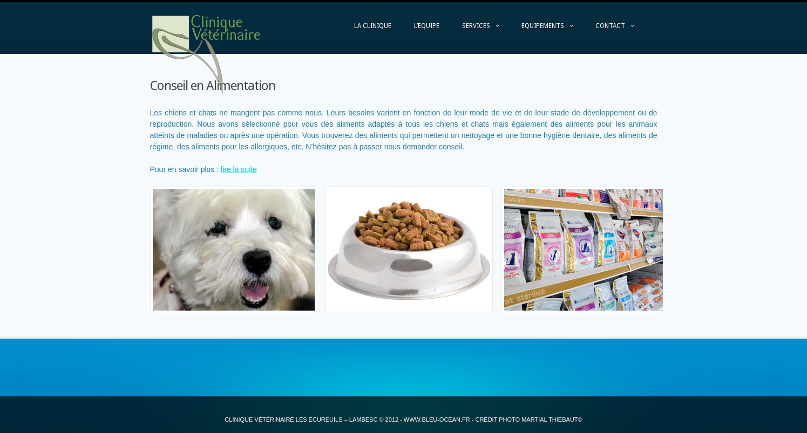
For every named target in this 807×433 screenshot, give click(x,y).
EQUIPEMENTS (542, 28)
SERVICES (475, 28)
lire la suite (239, 169)
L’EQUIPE (426, 26)
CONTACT (609, 28)
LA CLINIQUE (372, 26)
